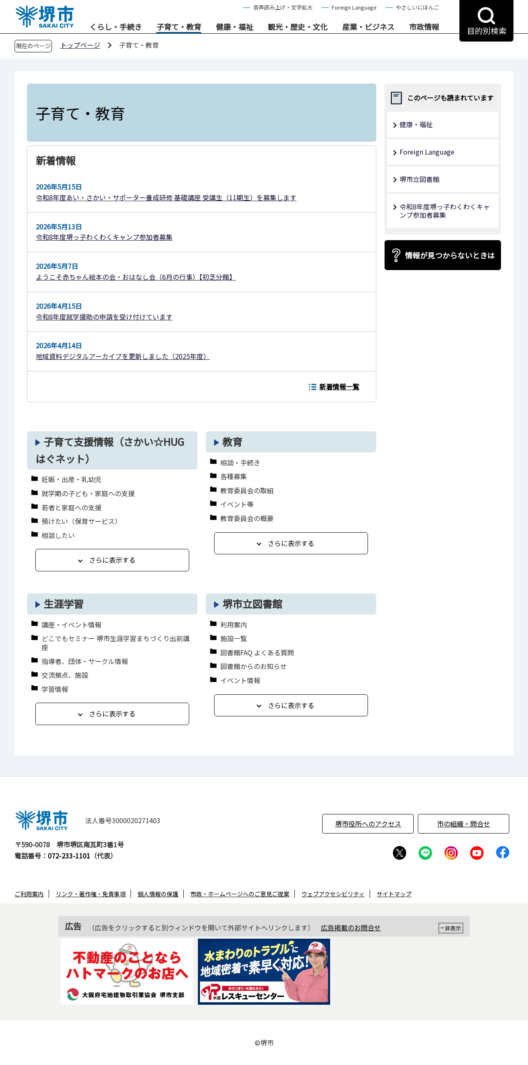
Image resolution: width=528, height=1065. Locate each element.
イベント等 (237, 504)
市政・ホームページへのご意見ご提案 (239, 894)
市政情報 (424, 27)
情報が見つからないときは (450, 255)
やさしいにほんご (417, 7)
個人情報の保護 (158, 894)
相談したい (58, 535)
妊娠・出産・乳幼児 (71, 479)
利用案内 (233, 624)
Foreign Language (354, 7)
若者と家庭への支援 (71, 507)
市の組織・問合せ (463, 824)
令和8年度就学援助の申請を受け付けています (104, 317)
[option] (126, 973)
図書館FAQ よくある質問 (257, 652)
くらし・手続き (115, 27)
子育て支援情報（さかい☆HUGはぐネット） (109, 450)
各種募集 (233, 476)
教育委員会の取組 (247, 490)
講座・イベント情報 (71, 624)
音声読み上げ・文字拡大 (283, 7)
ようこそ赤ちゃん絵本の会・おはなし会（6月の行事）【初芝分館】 (136, 277)
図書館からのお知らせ (253, 666)
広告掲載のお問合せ (351, 927)
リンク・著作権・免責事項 (91, 894)
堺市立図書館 (252, 603)
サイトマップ (394, 894)
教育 (232, 441)
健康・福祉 (234, 27)
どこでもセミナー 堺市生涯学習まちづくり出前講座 (116, 643)
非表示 (453, 928)
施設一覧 (233, 638)
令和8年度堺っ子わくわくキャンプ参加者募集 (104, 237)
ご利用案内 (29, 894)
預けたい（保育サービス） (81, 521)
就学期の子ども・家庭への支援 (88, 493)
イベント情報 (240, 680)
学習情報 (55, 689)
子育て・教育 (178, 27)
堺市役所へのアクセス (368, 824)
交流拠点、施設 (65, 675)
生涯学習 (64, 603)
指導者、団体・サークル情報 (85, 661)
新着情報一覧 (339, 386)
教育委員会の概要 (247, 518)
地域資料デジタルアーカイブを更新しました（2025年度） (123, 356)
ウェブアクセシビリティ (333, 894)
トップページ (80, 45)
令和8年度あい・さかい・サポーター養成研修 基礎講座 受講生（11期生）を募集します (166, 197)
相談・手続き (240, 462)
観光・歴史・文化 (298, 27)
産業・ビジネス (368, 27)
